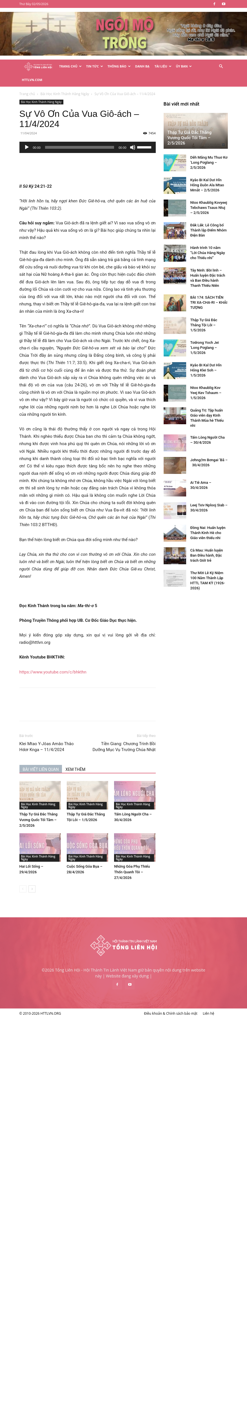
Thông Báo (119, 66)
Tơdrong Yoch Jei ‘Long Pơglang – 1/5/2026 (60, 1140)
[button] (221, 66)
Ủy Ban (184, 66)
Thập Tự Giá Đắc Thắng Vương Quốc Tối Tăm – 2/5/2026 (68, 806)
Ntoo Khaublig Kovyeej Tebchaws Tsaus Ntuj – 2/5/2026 (64, 1000)
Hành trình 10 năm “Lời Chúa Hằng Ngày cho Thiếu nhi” (63, 1045)
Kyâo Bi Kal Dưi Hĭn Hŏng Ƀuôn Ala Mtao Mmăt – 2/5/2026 (63, 978)
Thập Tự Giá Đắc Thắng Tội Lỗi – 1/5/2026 (59, 1118)
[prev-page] (52, 875)
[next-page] (61, 875)
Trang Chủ (70, 66)
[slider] (109, 133)
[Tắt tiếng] (162, 134)
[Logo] (38, 66)
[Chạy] (56, 134)
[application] (117, 133)
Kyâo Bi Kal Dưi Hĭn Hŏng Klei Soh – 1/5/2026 (61, 1163)
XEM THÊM (105, 756)
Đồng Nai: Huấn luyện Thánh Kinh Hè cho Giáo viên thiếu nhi (63, 1325)
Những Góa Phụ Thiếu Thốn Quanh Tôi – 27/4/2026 (161, 858)
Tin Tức (94, 66)
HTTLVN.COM (32, 80)
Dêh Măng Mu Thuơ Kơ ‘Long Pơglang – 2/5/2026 (64, 955)
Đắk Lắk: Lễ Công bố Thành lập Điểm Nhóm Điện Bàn (64, 1023)
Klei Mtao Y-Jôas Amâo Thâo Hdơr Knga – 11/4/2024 (76, 733)
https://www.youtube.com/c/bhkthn (82, 658)
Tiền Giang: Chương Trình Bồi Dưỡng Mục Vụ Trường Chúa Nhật (153, 733)
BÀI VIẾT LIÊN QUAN (70, 756)
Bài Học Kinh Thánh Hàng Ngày (70, 88)
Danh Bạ (142, 66)
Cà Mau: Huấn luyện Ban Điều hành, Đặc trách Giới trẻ (62, 1348)
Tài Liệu (163, 66)
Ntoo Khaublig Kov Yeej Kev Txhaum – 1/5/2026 (61, 1185)
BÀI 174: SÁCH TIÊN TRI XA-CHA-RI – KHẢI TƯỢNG (64, 1095)
